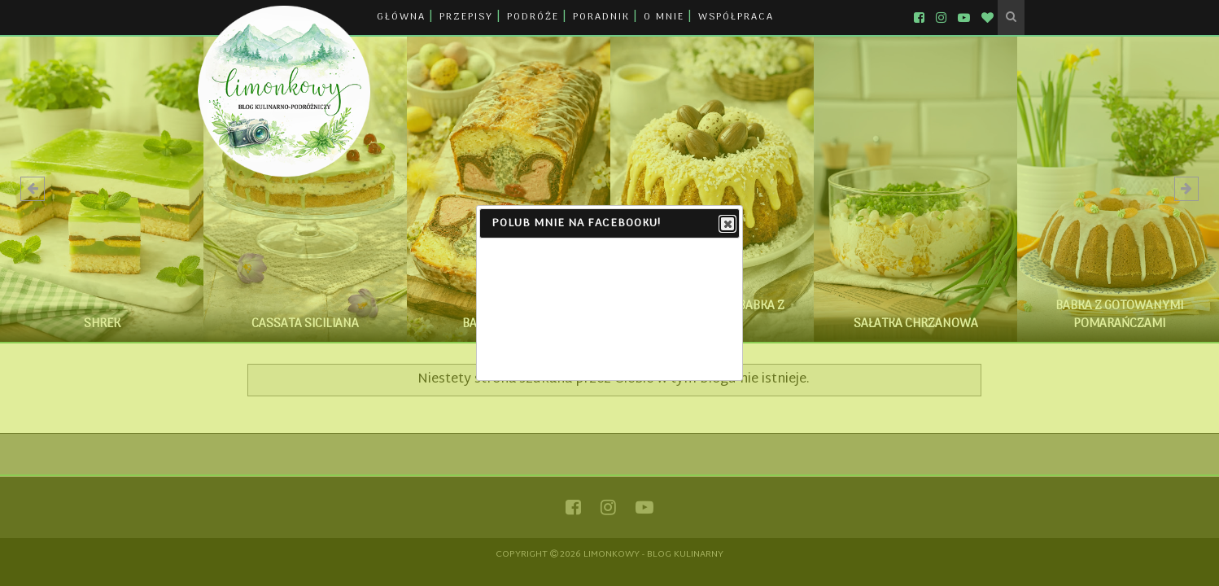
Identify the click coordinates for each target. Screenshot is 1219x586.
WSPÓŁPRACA (736, 17)
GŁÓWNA (401, 17)
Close (726, 224)
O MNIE (664, 17)
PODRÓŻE (533, 17)
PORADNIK (601, 17)
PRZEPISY (466, 17)
